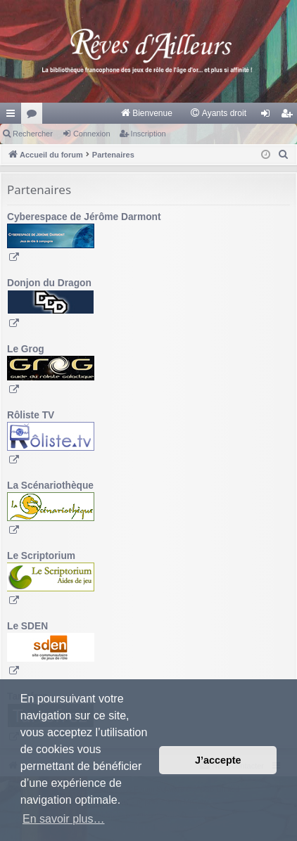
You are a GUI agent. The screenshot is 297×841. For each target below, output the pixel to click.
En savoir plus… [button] (64, 819)
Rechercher (33, 133)
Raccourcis (13, 116)
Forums (34, 116)
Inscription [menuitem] (289, 116)
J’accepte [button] (218, 760)
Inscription (148, 133)
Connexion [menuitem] (268, 116)
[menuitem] (146, 113)
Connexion (91, 133)
